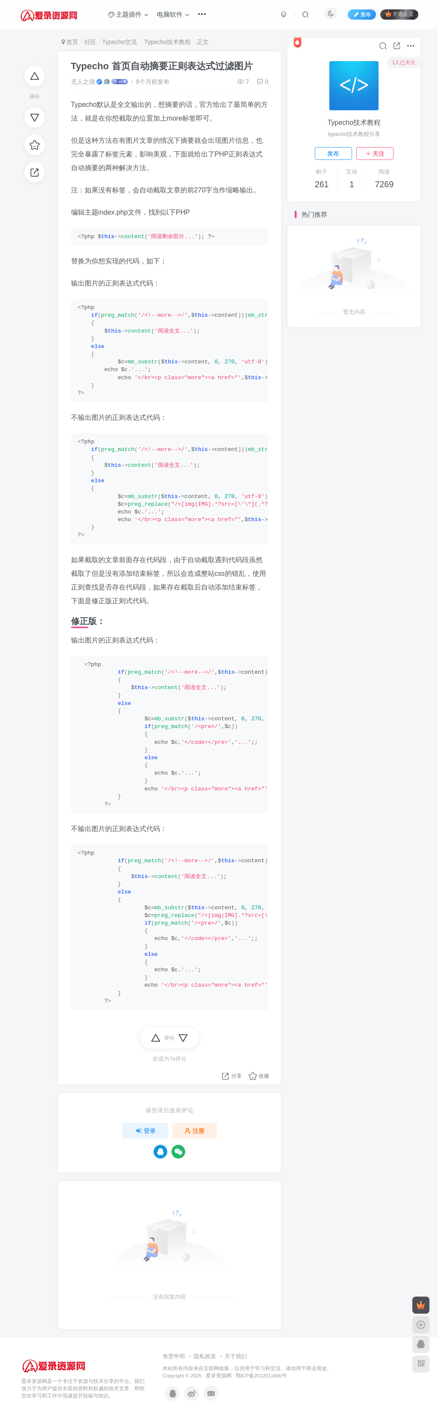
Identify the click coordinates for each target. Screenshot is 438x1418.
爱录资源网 (218, 1375)
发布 (333, 153)
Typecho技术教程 (167, 41)
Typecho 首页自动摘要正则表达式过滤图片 (162, 66)
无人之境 (83, 81)
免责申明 (174, 1356)
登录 (145, 1130)
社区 (90, 41)
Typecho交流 (119, 41)
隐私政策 (205, 1356)
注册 (194, 1130)
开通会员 (399, 14)
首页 (70, 41)
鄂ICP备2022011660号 (261, 1375)
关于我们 (236, 1356)
